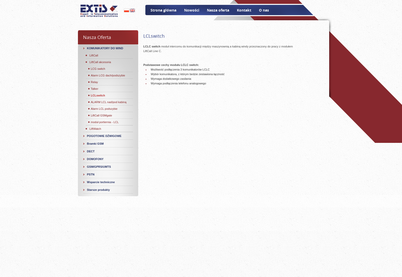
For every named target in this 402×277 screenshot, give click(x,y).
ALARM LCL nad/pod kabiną (108, 102)
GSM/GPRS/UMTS (99, 166)
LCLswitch (98, 95)
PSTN (90, 174)
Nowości (191, 10)
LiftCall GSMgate (101, 115)
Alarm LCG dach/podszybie (108, 75)
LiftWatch (95, 128)
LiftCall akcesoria (100, 62)
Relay (94, 82)
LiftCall (93, 55)
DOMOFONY (95, 159)
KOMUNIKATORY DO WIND (105, 48)
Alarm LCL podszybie (104, 108)
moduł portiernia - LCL (105, 122)
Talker (94, 88)
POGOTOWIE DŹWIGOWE (104, 135)
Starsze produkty (98, 189)
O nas (264, 10)
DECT (91, 151)
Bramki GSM (95, 143)
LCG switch (98, 68)
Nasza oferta (218, 10)
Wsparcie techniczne (101, 182)
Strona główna (163, 10)
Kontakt (244, 10)
